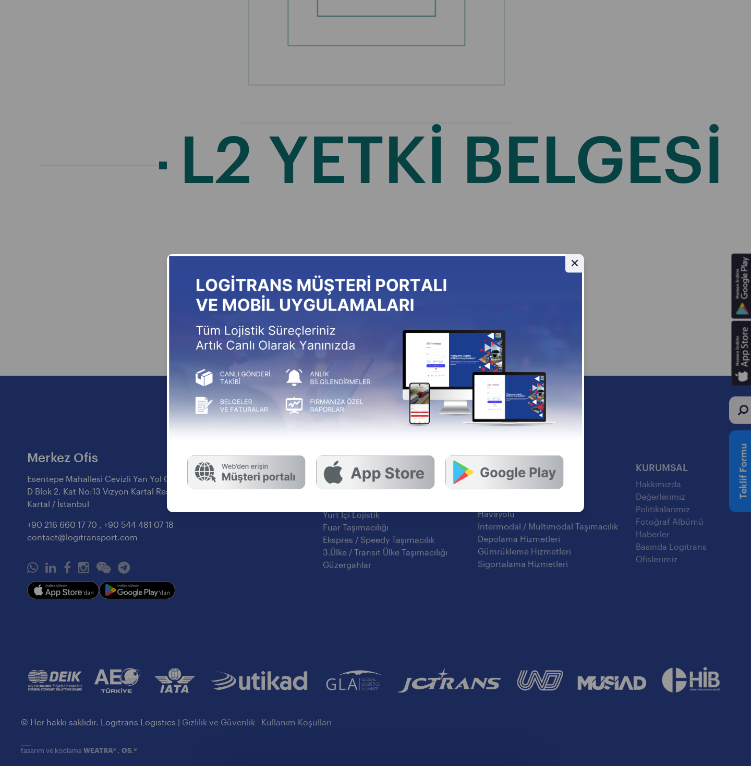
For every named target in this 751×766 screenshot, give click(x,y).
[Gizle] (574, 263)
